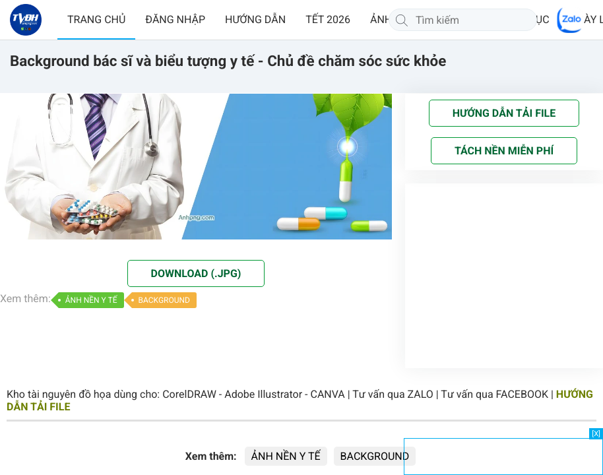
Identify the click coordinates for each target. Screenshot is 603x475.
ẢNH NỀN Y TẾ (91, 300)
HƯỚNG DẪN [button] (255, 19)
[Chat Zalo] (570, 20)
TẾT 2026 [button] (327, 19)
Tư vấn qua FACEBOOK (494, 394)
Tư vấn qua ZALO (392, 394)
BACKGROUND (164, 300)
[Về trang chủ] (26, 20)
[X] (596, 433)
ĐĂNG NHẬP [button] (175, 19)
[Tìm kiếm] (402, 20)
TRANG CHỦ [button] (96, 19)
